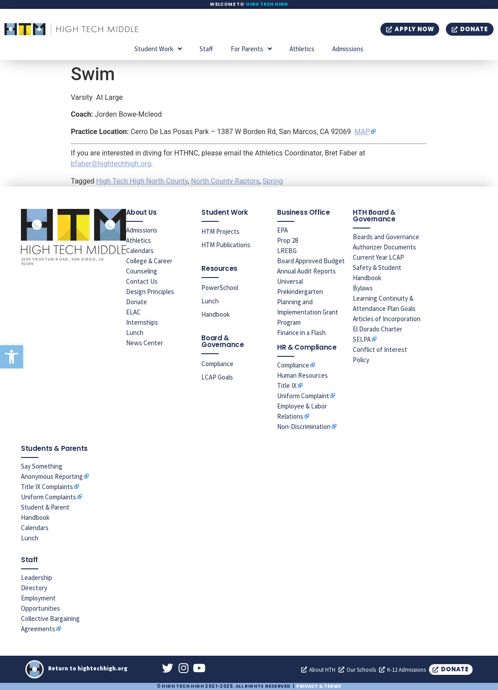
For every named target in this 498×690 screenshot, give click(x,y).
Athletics (302, 49)
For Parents (251, 49)
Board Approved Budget (311, 261)
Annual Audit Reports (306, 271)
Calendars (140, 250)
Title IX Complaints (47, 486)
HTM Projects (220, 231)
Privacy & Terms (318, 686)
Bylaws (363, 288)
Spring (273, 181)
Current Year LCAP (378, 257)
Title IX (287, 385)
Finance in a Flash (301, 332)
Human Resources (302, 375)
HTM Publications (225, 245)
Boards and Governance (386, 237)
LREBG (287, 250)
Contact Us (142, 281)
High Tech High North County (142, 181)
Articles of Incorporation (386, 318)
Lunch (134, 332)
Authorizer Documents (384, 247)
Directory (34, 588)
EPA (282, 230)
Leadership (36, 577)
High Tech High (267, 4)
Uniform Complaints (48, 497)
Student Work (158, 49)
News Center (144, 343)
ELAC (133, 312)
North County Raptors (225, 181)
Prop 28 (287, 240)
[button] (11, 356)
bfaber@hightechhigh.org (111, 163)
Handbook (215, 314)
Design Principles (150, 291)
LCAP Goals (217, 377)
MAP (362, 131)
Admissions (347, 49)
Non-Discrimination (304, 426)
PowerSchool (219, 287)
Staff (206, 49)
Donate (136, 302)
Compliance (217, 363)
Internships (142, 322)
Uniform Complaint (303, 396)
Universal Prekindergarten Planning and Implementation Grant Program (307, 302)
